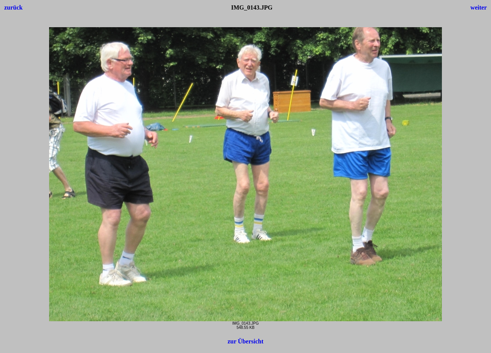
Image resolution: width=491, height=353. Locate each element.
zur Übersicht (245, 341)
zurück (13, 7)
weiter (478, 7)
